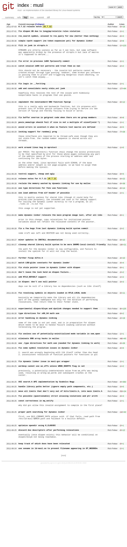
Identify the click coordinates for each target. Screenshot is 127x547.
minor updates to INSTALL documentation (40, 281)
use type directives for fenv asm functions (42, 219)
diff (48, 17)
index (23, 5)
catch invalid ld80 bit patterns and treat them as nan (49, 73)
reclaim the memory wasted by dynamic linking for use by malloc (54, 213)
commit (40, 17)
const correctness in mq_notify (35, 472)
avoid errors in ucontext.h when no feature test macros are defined (56, 146)
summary (9, 17)
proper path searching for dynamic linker (41, 486)
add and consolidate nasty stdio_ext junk (41, 100)
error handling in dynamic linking (37, 374)
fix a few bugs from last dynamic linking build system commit (53, 267)
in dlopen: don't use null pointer (37, 330)
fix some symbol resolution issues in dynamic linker (48, 409)
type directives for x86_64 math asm (38, 368)
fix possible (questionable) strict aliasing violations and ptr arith (58, 467)
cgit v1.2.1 (53, 544)
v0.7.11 (52, 208)
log (25, 17)
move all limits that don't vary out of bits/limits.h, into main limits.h (60, 461)
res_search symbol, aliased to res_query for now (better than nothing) (58, 38)
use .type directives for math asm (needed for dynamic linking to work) (59, 404)
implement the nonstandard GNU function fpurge (44, 116)
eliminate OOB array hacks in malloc (38, 398)
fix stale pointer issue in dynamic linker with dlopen (49, 314)
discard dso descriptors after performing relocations (48, 507)
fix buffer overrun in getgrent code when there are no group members (57, 135)
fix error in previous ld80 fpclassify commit (44, 68)
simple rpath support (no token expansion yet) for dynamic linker (55, 43)
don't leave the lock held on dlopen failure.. (44, 319)
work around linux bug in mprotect (37, 170)
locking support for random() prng (37, 152)
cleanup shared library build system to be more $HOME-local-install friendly (62, 286)
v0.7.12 (47, 27)
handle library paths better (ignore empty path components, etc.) (55, 455)
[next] (63, 537)
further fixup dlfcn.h (30, 302)
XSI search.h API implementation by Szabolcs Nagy (46, 450)
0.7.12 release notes (30, 27)
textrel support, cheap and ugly (36, 202)
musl (38, 5)
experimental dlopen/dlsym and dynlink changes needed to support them (58, 363)
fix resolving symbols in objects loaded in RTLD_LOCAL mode (52, 344)
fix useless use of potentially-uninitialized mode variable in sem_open (59, 392)
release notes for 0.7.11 (32, 208)
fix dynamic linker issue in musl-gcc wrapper (44, 425)
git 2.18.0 (61, 544)
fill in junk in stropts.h (33, 49)
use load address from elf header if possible (44, 225)
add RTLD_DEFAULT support (32, 325)
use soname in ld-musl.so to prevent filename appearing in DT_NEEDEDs (58, 529)
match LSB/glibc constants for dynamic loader (44, 308)
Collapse (40, 24)
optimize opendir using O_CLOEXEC (37, 502)
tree (32, 17)
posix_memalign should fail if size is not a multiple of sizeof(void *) (59, 141)
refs (19, 17)
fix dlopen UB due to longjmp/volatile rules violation (49, 32)
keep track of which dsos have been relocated (44, 523)
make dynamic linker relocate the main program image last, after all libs (60, 251)
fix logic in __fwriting (31, 95)
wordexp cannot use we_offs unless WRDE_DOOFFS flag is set (51, 431)
